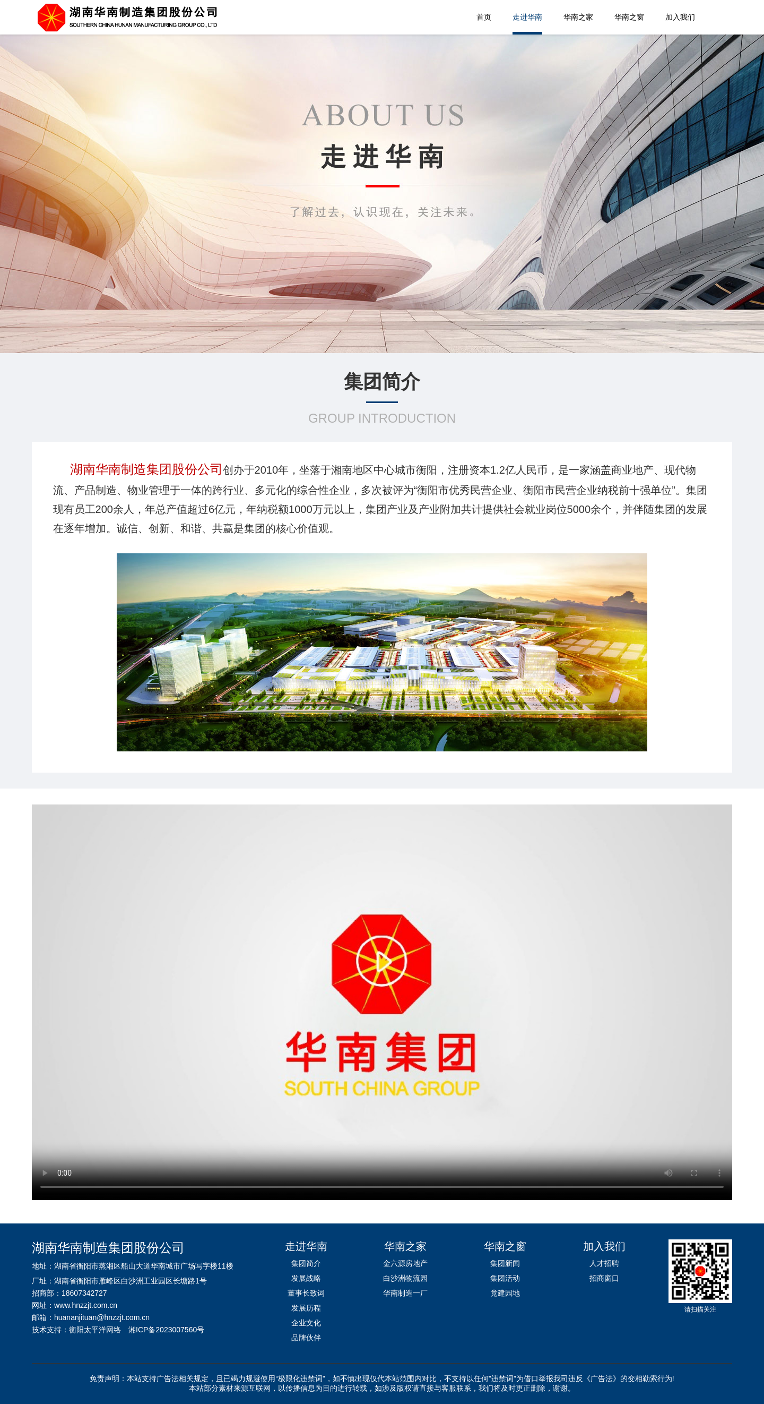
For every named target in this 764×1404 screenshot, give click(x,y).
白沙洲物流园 (405, 1278)
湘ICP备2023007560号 (166, 1329)
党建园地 (505, 1293)
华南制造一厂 (405, 1293)
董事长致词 (306, 1293)
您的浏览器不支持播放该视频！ (382, 1001)
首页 (483, 17)
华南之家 (578, 17)
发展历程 (306, 1308)
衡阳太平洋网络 (95, 1329)
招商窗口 (604, 1278)
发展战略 (306, 1278)
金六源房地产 (405, 1263)
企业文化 (306, 1323)
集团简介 (306, 1263)
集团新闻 (505, 1263)
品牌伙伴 (306, 1337)
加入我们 (680, 17)
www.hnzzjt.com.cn (85, 1305)
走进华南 (527, 17)
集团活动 (505, 1278)
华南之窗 (629, 17)
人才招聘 (604, 1263)
